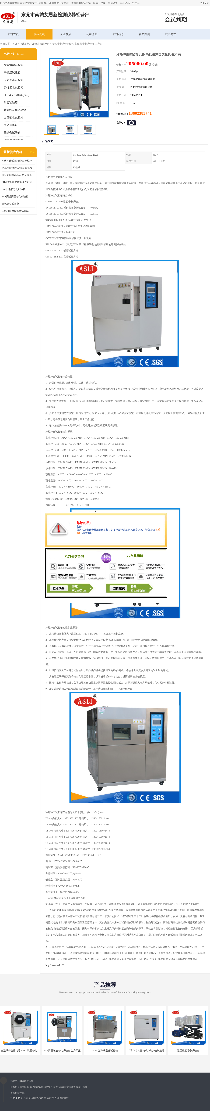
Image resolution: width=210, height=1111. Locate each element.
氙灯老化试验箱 (13, 87)
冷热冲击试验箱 (40, 43)
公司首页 (13, 34)
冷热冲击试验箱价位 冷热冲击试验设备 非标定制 (18, 160)
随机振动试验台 (10, 203)
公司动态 (118, 34)
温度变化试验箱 (13, 117)
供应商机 (39, 34)
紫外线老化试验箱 (15, 110)
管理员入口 (53, 1098)
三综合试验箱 (12, 132)
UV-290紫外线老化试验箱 (104, 1050)
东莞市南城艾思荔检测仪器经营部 (70, 1087)
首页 (14, 43)
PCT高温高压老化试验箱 (15, 196)
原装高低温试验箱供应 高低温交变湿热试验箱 (18, 175)
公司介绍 (91, 34)
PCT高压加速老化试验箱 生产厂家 (62, 1050)
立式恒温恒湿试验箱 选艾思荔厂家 (18, 168)
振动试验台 (11, 125)
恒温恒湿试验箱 (13, 64)
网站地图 (64, 1098)
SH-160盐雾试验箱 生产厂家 (17, 182)
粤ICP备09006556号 (42, 1087)
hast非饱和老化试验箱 (13, 189)
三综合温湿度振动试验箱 (15, 211)
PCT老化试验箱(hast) (16, 95)
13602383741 (140, 113)
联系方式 (170, 34)
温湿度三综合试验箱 (188, 1050)
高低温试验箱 (12, 72)
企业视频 (65, 34)
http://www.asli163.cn (56, 965)
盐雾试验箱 (11, 102)
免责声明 (41, 1098)
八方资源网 (29, 1098)
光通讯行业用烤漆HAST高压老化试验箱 (22, 1050)
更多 (32, 152)
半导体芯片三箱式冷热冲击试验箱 (146, 1050)
